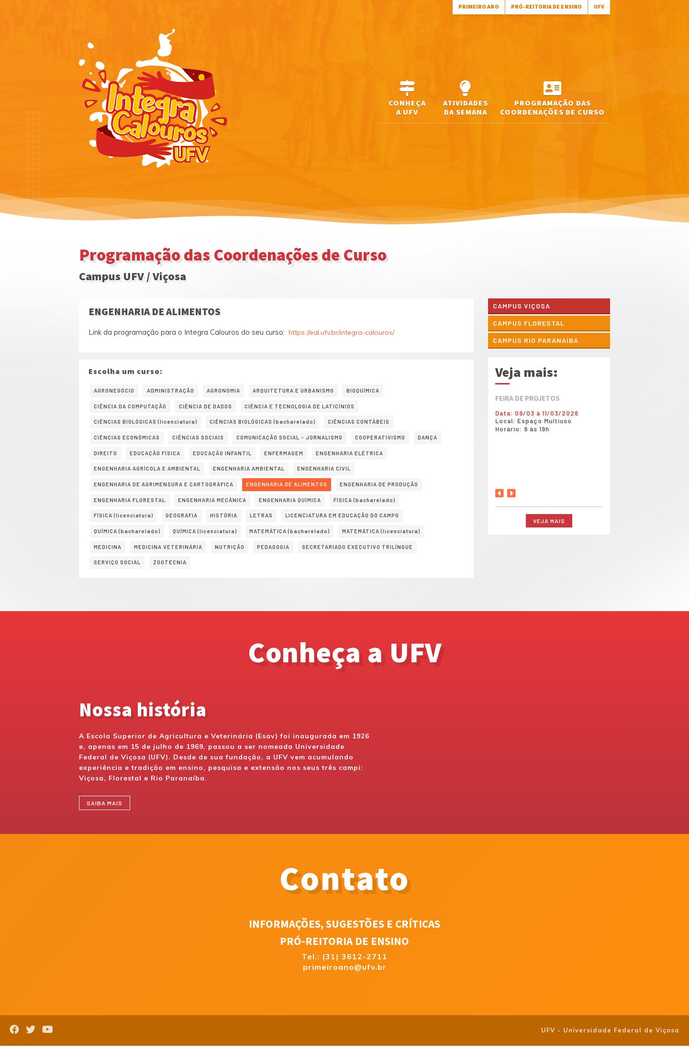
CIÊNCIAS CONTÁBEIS (384, 425)
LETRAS (276, 527)
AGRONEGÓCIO (116, 391)
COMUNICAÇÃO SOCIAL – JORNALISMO (308, 442)
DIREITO (141, 459)
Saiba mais (108, 820)
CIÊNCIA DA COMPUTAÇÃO (135, 408)
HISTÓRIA (236, 527)
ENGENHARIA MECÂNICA (225, 510)
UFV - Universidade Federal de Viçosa (610, 1049)
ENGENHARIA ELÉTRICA (408, 459)
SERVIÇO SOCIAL (120, 578)
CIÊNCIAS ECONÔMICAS (130, 442)
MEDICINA (109, 561)
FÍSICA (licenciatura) (127, 527)
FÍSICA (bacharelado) (392, 510)
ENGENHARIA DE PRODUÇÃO (411, 493)
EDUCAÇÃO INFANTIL (269, 459)
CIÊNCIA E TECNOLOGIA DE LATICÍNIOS (322, 408)
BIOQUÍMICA (388, 391)
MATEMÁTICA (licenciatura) (410, 544)
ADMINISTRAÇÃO (178, 391)
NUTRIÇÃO (241, 561)
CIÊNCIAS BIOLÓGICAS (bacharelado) (279, 425)
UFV (598, 6)
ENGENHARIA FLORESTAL (134, 510)
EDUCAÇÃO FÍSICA (195, 459)
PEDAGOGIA (289, 561)
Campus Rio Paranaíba (539, 343)
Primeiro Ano (465, 6)
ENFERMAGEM (336, 459)
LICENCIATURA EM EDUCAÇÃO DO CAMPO (365, 527)
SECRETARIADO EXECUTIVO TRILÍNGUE (382, 561)
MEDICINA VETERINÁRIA (175, 561)
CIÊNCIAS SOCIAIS (207, 442)
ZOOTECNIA (177, 578)
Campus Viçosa (524, 306)
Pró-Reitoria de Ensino (540, 6)
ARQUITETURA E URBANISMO (312, 391)
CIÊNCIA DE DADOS (218, 408)
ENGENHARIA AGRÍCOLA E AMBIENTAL (154, 476)
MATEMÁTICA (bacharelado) (309, 544)
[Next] (511, 494)
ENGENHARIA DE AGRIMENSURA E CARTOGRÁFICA (172, 493)
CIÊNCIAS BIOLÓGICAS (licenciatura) (151, 425)
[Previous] (499, 494)
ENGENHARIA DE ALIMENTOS (309, 493)
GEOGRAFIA (191, 527)
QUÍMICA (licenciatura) (216, 544)
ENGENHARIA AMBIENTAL (266, 476)
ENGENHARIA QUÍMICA (310, 510)
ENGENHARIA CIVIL (349, 476)
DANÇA (105, 459)
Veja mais (549, 524)
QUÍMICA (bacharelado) (130, 544)
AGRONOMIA (235, 391)
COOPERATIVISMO (408, 442)
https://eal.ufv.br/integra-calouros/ (344, 332)
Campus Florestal (532, 324)
